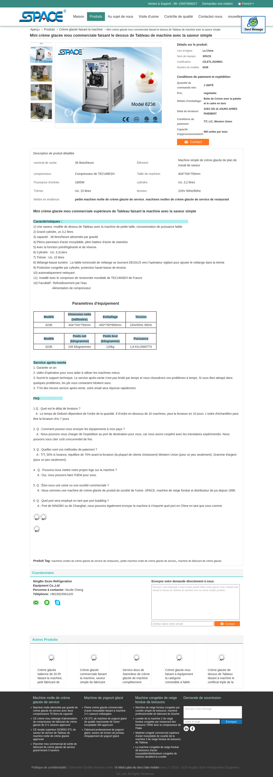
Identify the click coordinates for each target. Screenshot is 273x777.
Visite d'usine (148, 16)
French (248, 3)
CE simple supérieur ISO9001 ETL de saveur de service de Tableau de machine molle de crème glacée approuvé (54, 734)
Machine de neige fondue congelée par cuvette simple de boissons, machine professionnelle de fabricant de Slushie (157, 710)
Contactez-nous (210, 16)
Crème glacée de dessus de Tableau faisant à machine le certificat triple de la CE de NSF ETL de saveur (221, 680)
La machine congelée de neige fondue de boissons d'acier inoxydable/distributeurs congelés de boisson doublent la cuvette (157, 752)
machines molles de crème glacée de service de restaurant (84, 561)
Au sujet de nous (120, 16)
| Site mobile (150, 767)
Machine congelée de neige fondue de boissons (156, 700)
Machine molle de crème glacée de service (51, 700)
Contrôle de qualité (178, 16)
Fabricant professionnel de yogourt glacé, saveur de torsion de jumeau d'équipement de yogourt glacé (104, 733)
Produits (96, 16)
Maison (78, 16)
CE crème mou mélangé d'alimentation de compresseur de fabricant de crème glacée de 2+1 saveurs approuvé (55, 721)
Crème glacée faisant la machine (81, 29)
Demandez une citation (217, 3)
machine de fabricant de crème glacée (199, 561)
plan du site (134, 767)
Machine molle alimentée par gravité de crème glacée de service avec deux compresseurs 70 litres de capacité (55, 710)
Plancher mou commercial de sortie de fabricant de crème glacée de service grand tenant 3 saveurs (55, 747)
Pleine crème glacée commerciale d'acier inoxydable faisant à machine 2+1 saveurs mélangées (104, 710)
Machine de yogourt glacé (103, 698)
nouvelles (235, 16)
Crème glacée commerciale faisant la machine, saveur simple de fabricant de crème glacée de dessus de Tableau (93, 680)
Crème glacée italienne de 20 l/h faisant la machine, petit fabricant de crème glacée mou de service (50, 680)
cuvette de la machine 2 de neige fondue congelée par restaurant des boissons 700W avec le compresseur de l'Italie (158, 723)
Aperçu (35, 29)
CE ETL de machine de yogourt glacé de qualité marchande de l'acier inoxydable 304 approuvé (105, 721)
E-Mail (120, 767)
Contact (196, 142)
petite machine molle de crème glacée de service (148, 561)
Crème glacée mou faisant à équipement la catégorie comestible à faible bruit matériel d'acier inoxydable (179, 680)
